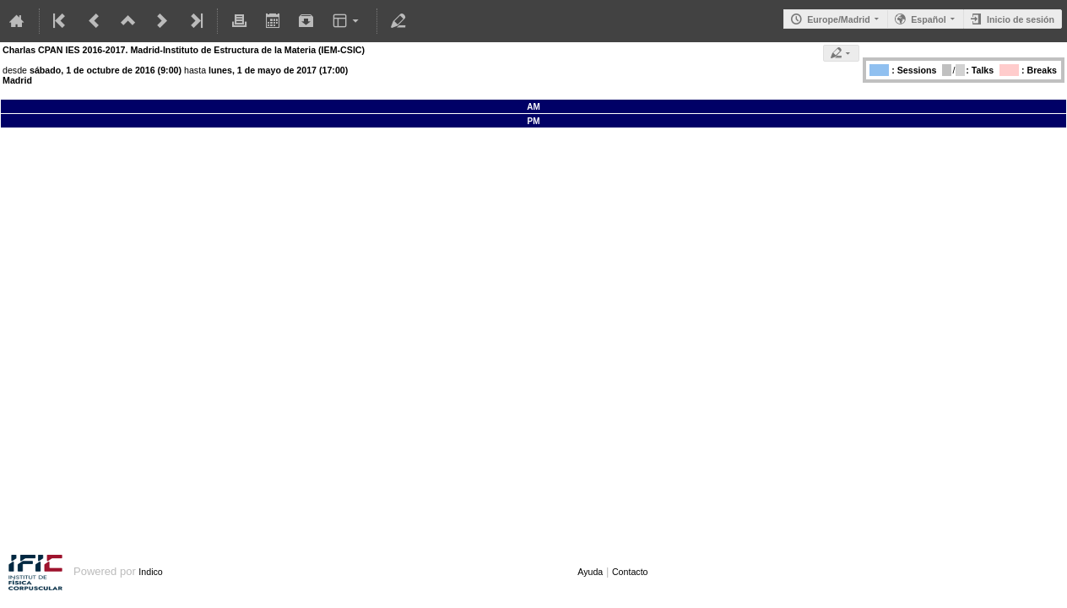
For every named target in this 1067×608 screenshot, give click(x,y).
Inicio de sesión (1020, 19)
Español (928, 19)
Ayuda (590, 572)
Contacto (630, 572)
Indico (150, 572)
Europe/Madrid (838, 19)
